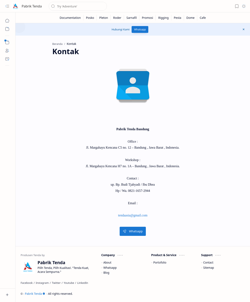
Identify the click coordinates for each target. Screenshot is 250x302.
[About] (7, 51)
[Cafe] (202, 17)
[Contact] (7, 59)
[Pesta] (177, 17)
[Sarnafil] (131, 17)
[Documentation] (70, 17)
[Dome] (190, 17)
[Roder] (117, 17)
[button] (7, 6)
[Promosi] (147, 17)
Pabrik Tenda (32, 6)
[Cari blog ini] (78, 6)
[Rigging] (163, 17)
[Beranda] (7, 21)
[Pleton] (104, 17)
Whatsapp (140, 29)
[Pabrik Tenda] (15, 6)
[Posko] (90, 17)
